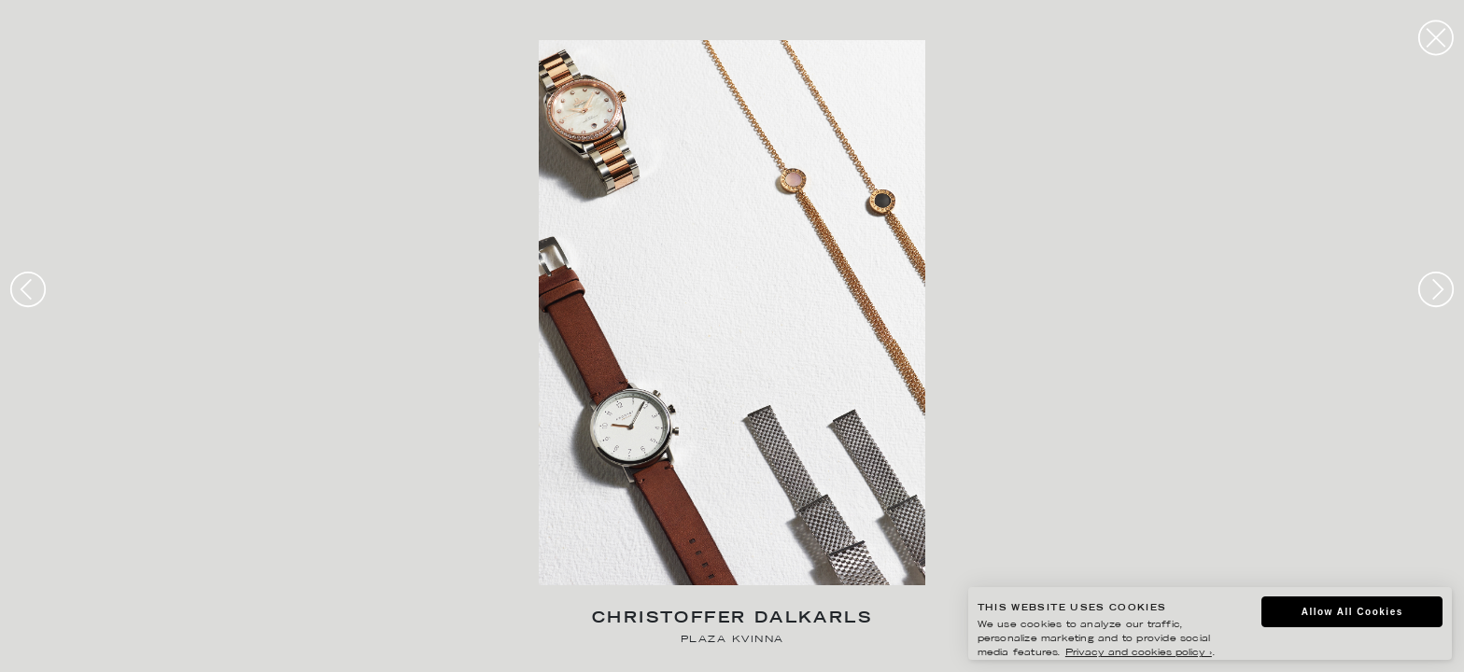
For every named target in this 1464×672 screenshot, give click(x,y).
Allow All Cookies (1352, 612)
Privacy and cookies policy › (1138, 653)
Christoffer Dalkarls (732, 619)
